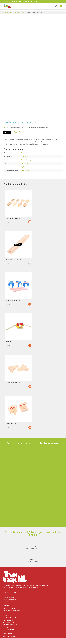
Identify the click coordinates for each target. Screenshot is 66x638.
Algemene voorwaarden (13, 627)
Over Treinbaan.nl (11, 625)
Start (4, 12)
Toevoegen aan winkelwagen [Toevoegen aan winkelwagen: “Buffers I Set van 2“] (29, 427)
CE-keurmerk (25, 156)
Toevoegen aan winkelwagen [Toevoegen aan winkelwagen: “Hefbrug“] (29, 345)
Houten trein (10, 12)
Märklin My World (11, 636)
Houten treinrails (19, 12)
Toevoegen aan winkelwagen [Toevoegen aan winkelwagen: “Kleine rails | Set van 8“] (29, 221)
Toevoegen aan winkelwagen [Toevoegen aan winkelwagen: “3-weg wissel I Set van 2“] (29, 386)
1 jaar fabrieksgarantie (28, 160)
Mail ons (33, 546)
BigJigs (23, 167)
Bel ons (33, 559)
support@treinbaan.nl (15, 610)
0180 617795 (14, 608)
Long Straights (25, 170)
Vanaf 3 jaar (25, 163)
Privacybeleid (10, 629)
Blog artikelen (10, 622)
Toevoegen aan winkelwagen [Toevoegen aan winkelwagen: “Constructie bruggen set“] (29, 304)
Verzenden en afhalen (12, 618)
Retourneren (9, 620)
